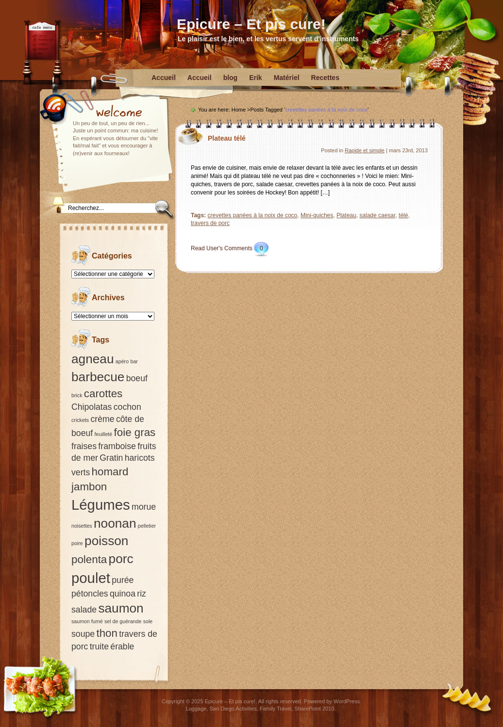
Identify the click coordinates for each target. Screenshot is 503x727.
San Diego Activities (233, 708)
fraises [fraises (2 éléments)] (84, 446)
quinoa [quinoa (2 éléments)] (122, 593)
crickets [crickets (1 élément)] (80, 420)
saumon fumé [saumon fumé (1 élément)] (87, 621)
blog (230, 77)
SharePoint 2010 (314, 708)
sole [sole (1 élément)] (148, 621)
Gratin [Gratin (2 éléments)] (111, 458)
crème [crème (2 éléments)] (102, 419)
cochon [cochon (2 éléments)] (127, 407)
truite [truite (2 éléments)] (99, 646)
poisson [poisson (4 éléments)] (106, 540)
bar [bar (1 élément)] (133, 361)
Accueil (163, 77)
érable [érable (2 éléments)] (122, 646)
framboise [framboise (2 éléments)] (117, 446)
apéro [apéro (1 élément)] (122, 361)
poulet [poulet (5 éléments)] (90, 578)
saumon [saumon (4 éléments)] (120, 608)
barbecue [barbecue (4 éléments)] (97, 377)
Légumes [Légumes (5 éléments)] (100, 505)
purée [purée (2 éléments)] (123, 580)
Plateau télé (227, 138)
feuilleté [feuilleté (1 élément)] (104, 434)
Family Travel (275, 708)
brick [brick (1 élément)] (77, 395)
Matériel (287, 77)
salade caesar (377, 215)
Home (239, 110)
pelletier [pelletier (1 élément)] (147, 526)
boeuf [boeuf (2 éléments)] (137, 378)
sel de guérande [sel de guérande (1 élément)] (122, 621)
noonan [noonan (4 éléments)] (115, 523)
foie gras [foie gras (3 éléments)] (135, 432)
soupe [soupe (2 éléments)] (83, 634)
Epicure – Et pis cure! (251, 24)
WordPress (347, 701)
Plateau (346, 215)
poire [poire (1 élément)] (77, 543)
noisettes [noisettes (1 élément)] (81, 526)
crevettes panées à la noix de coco (252, 215)
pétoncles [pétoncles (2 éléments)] (89, 593)
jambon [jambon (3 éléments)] (89, 487)
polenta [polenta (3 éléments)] (89, 559)
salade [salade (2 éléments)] (84, 609)
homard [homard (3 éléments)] (110, 472)
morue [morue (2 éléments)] (144, 507)
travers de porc (210, 223)
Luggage (196, 708)
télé (403, 215)
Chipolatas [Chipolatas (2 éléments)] (91, 407)
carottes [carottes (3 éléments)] (103, 394)
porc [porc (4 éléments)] (121, 558)
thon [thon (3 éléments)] (106, 633)
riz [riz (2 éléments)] (141, 593)
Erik (255, 77)
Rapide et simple (365, 150)
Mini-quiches (317, 215)
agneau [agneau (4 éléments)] (92, 359)
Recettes (325, 77)
